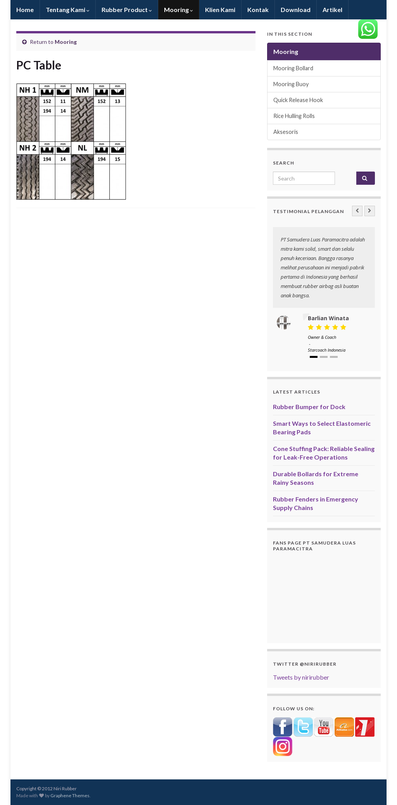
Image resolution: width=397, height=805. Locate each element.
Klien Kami (220, 9)
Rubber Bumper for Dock (309, 406)
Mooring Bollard (293, 68)
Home (25, 9)
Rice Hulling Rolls (294, 116)
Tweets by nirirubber (301, 677)
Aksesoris (285, 131)
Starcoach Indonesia (326, 350)
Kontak (258, 9)
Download (296, 9)
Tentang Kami (68, 9)
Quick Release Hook (298, 100)
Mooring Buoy (291, 84)
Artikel (332, 9)
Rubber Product (127, 9)
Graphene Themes (70, 795)
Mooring (178, 9)
